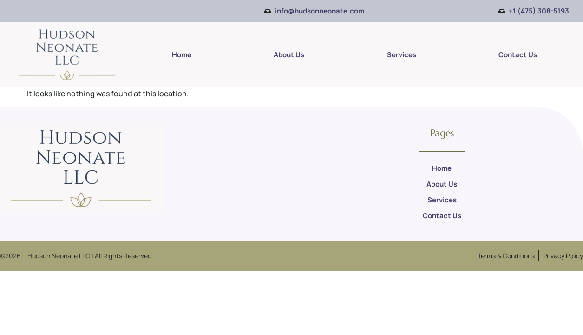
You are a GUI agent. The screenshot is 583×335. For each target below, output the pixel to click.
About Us (289, 55)
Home (181, 55)
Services (401, 55)
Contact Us (517, 55)
